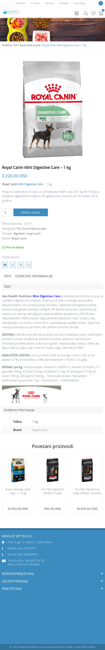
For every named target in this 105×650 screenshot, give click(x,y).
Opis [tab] (7, 276)
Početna (7, 45)
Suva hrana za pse (29, 45)
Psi (15, 45)
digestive (19, 233)
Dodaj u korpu (30, 212)
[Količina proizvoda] (6, 212)
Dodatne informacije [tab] (34, 276)
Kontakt (63, 3)
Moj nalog (79, 3)
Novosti (49, 3)
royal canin (33, 233)
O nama (35, 3)
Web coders (88, 647)
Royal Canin (19, 238)
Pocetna (20, 3)
